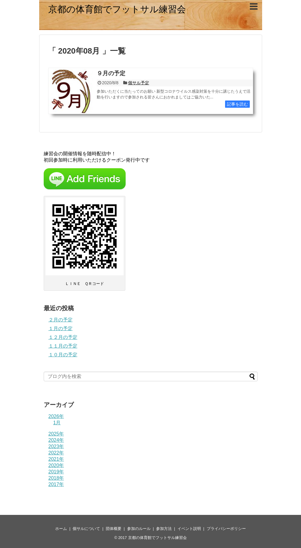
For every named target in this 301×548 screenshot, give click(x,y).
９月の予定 (111, 73)
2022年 (56, 452)
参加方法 (164, 528)
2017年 (56, 484)
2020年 (56, 465)
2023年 (56, 446)
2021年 (56, 459)
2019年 (56, 471)
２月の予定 (61, 319)
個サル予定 (138, 82)
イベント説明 (189, 528)
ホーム (61, 528)
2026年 (56, 416)
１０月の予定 (63, 354)
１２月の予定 (63, 337)
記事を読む (237, 104)
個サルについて (86, 528)
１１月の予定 (63, 345)
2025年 (56, 433)
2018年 (56, 478)
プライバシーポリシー (226, 528)
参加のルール (139, 528)
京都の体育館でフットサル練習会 (117, 9)
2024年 (56, 440)
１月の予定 (61, 328)
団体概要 (113, 528)
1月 (57, 422)
